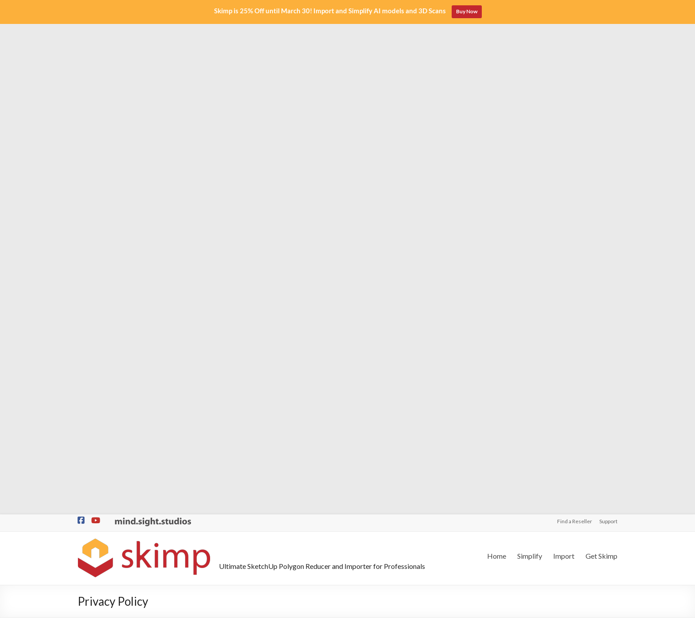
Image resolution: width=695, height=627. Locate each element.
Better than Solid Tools (110, 545)
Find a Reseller (574, 30)
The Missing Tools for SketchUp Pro (128, 573)
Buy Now (466, 11)
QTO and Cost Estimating (113, 502)
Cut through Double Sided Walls (122, 559)
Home (496, 65)
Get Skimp (601, 65)
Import (563, 65)
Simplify (529, 65)
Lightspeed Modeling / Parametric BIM (131, 488)
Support (608, 30)
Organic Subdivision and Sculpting (125, 517)
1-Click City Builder (104, 531)
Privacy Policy (393, 618)
